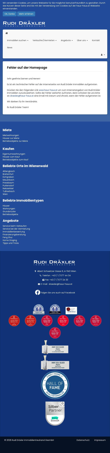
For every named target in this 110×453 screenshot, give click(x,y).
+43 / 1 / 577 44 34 (61, 275)
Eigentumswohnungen (14, 153)
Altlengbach (9, 171)
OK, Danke (10, 13)
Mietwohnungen (11, 135)
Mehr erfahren (26, 13)
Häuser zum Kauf (11, 156)
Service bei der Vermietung (16, 228)
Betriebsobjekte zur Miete (15, 141)
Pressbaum (8, 182)
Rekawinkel (8, 188)
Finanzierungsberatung (14, 234)
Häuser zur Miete (11, 138)
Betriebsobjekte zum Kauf (15, 159)
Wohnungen (9, 208)
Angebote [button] (67, 40)
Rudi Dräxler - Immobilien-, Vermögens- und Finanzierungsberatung (55, 24)
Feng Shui (7, 237)
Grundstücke (9, 211)
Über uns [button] (83, 40)
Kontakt (96, 40)
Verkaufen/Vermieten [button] (46, 40)
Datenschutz (83, 440)
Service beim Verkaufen (15, 225)
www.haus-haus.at (48, 90)
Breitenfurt (8, 174)
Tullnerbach (9, 191)
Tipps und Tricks (11, 243)
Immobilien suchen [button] (19, 40)
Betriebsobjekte (10, 214)
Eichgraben (8, 177)
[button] (102, 54)
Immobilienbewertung (14, 231)
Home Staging (10, 240)
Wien (5, 194)
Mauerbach (8, 179)
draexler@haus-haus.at (22, 95)
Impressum (100, 440)
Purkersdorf (8, 185)
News (9, 47)
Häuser (6, 205)
